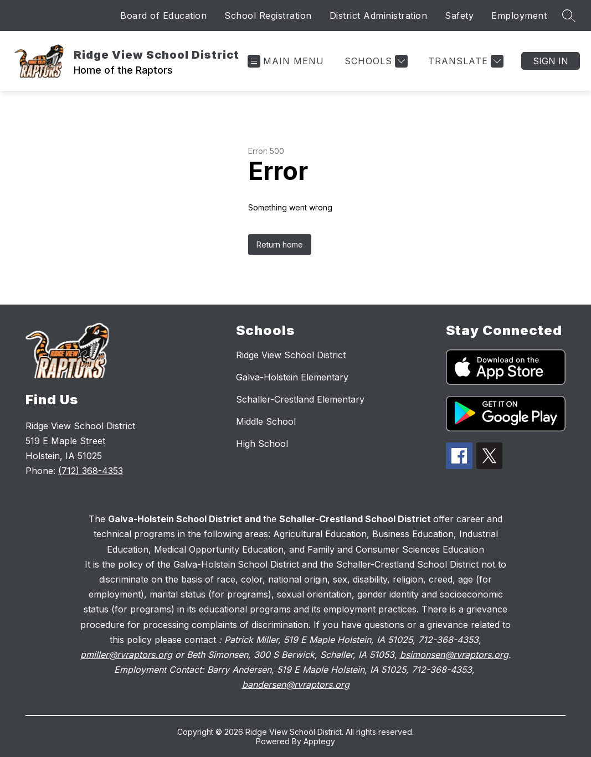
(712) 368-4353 (90, 470)
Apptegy (319, 741)
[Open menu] (286, 61)
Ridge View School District (291, 355)
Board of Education (163, 15)
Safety (459, 15)
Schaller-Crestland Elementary (300, 399)
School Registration (268, 15)
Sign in (550, 60)
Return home (279, 244)
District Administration (379, 15)
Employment (519, 15)
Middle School (266, 421)
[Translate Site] (464, 61)
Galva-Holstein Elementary (292, 377)
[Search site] (568, 15)
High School (262, 443)
